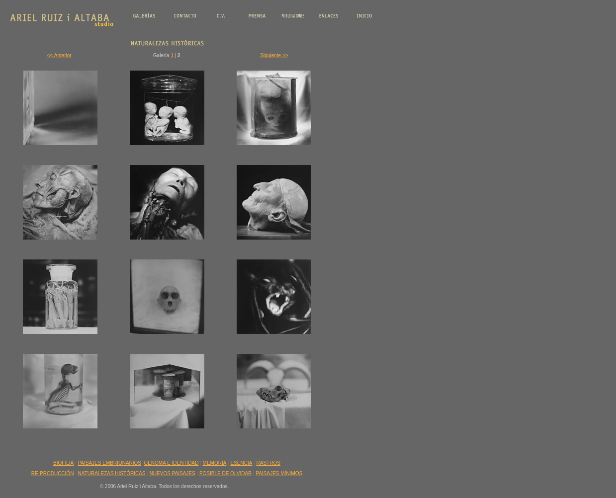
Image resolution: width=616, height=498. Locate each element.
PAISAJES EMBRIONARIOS (109, 463)
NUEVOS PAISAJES (172, 473)
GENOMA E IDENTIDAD (171, 463)
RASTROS (268, 463)
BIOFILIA (63, 463)
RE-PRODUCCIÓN (52, 473)
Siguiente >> (274, 55)
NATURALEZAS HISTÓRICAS (112, 473)
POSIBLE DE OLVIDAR (225, 473)
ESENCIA (242, 463)
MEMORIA (215, 463)
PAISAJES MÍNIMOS (279, 473)
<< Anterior (59, 55)
